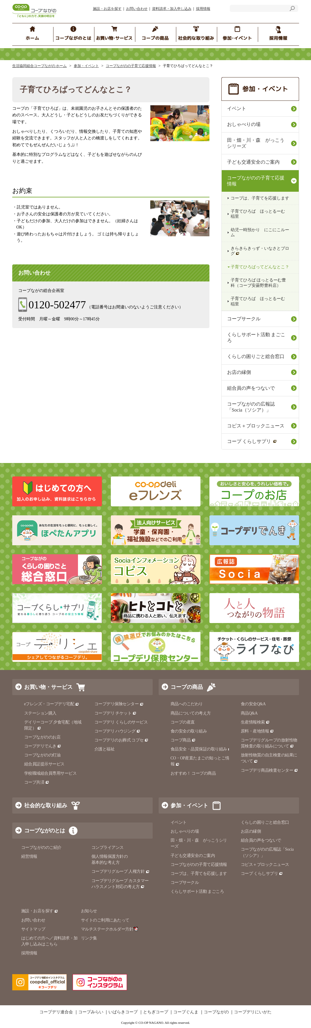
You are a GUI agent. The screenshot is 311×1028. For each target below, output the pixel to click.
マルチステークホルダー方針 (109, 929)
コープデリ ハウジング (117, 731)
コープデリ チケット (115, 713)
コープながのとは (44, 831)
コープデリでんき (43, 746)
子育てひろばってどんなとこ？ (260, 267)
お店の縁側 (239, 372)
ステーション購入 (40, 713)
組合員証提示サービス (44, 764)
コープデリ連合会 (56, 1012)
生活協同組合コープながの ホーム (39, 66)
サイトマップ (33, 929)
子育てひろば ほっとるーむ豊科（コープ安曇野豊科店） (258, 282)
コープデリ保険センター (119, 704)
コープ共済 (36, 782)
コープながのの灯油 (42, 755)
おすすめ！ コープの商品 (193, 773)
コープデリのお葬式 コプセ (121, 740)
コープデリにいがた (253, 1012)
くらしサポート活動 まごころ (256, 337)
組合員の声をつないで (251, 388)
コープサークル (244, 318)
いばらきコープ (123, 1012)
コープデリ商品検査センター (269, 770)
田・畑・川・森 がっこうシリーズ (255, 143)
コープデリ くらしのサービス (121, 722)
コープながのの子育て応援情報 (131, 66)
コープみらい (90, 1012)
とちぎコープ (155, 1012)
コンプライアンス (107, 847)
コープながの (216, 1012)
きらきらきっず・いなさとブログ (260, 251)
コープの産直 (183, 722)
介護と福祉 (104, 749)
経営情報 (29, 856)
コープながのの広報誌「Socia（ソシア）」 (251, 406)
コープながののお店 (42, 737)
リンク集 (89, 938)
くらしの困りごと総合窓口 (255, 356)
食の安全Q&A (253, 704)
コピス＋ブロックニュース (255, 425)
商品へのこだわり (187, 704)
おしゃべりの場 (244, 124)
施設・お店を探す (107, 9)
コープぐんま (185, 1012)
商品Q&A (249, 713)
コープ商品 (183, 740)
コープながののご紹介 (41, 847)
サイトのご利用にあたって (105, 920)
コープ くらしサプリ (252, 441)
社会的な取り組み (45, 805)
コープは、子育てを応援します (260, 198)
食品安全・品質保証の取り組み (201, 749)
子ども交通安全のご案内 (253, 162)
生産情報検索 (255, 722)
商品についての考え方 (191, 713)
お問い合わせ (137, 9)
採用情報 (203, 9)
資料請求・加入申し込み (171, 9)
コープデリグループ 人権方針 (120, 871)
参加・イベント (86, 66)
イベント (236, 108)
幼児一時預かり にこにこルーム (260, 232)
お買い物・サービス (48, 687)
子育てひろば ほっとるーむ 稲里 (258, 214)
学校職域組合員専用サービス (50, 773)
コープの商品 (187, 687)
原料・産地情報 (257, 731)
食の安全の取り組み (189, 731)
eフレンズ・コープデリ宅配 (51, 704)
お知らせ (89, 911)
